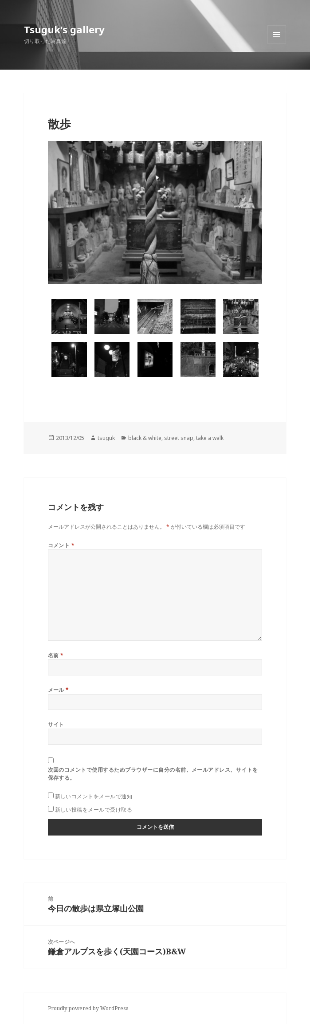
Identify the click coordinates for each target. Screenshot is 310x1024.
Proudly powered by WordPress (88, 1008)
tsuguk (106, 438)
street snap (178, 438)
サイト (56, 724)
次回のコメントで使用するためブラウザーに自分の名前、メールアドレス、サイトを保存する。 (153, 773)
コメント (61, 545)
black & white (144, 438)
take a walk (210, 438)
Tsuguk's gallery (64, 29)
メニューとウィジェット (277, 43)
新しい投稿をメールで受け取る (94, 809)
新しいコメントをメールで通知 (94, 796)
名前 (56, 655)
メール (58, 690)
